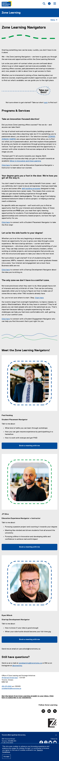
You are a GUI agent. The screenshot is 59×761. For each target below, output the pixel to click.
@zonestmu (17, 666)
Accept (6, 757)
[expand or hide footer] (56, 735)
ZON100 (52, 137)
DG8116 (12, 139)
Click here (6, 165)
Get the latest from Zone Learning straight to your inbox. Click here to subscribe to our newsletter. (27, 697)
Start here (39, 298)
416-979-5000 (7, 686)
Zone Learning (11, 12)
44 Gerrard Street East (10, 678)
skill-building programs (31, 189)
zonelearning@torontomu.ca (30, 663)
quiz (46, 103)
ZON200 (5, 139)
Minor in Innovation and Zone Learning (25, 161)
